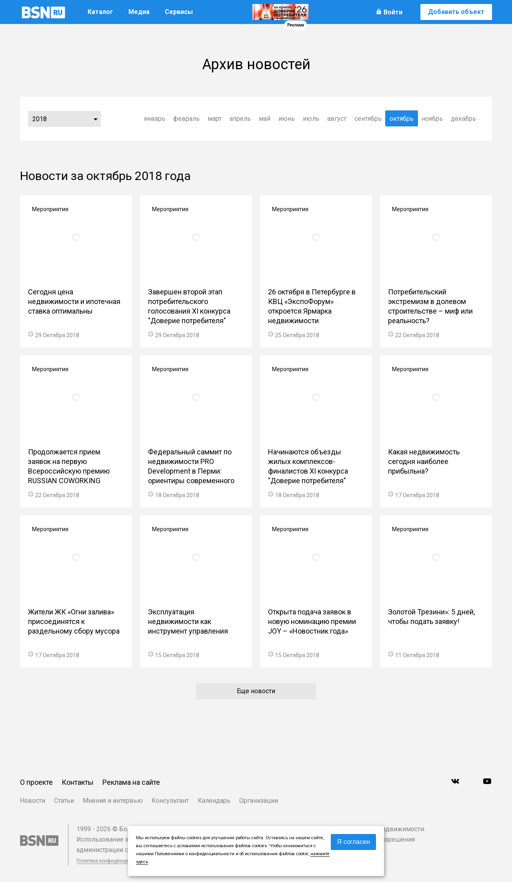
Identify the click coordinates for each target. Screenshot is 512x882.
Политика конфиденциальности (112, 861)
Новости (32, 800)
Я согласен (353, 841)
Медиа (139, 12)
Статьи (64, 800)
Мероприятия (50, 209)
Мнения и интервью (113, 800)
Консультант (170, 800)
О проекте (36, 782)
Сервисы (179, 12)
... (95, 118)
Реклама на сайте (131, 782)
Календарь (214, 800)
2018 (39, 119)
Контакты (78, 782)
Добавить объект (456, 12)
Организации (258, 800)
